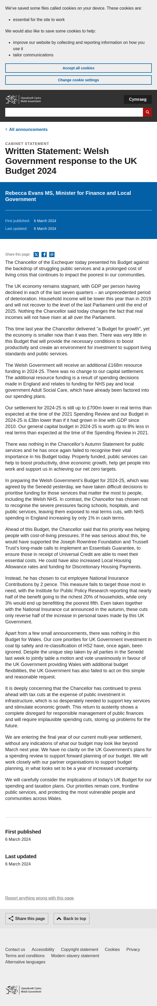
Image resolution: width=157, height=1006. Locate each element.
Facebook (44, 255)
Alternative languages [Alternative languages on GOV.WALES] (25, 962)
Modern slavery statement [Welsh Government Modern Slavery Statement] (75, 956)
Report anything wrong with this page (39, 898)
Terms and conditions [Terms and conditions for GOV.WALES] (25, 956)
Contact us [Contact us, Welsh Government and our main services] (15, 949)
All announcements (28, 129)
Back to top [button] (74, 918)
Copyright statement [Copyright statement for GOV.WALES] (79, 949)
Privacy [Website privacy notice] (133, 949)
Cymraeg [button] (138, 99)
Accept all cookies (78, 68)
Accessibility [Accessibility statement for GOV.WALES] (43, 949)
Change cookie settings (78, 80)
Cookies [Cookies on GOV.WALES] (112, 949)
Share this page (30, 918)
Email (52, 255)
